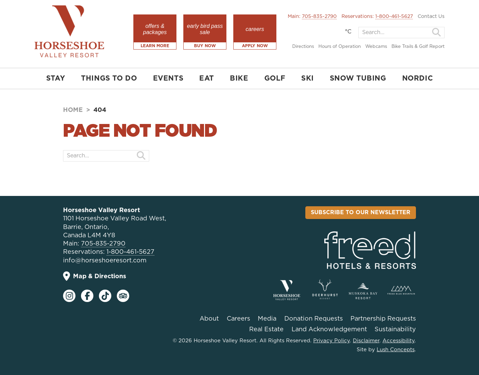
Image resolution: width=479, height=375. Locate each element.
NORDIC (417, 78)
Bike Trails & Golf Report (418, 46)
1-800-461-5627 (394, 16)
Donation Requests (313, 319)
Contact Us (431, 16)
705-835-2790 (319, 16)
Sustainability (395, 329)
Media (267, 319)
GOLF (274, 78)
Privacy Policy (331, 340)
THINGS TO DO (109, 78)
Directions (303, 46)
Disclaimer (366, 340)
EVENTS (168, 78)
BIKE (239, 78)
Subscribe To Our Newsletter (360, 212)
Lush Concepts (396, 349)
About (209, 319)
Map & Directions (94, 276)
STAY (55, 78)
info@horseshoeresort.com (104, 261)
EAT (206, 78)
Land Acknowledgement (329, 329)
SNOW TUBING (358, 78)
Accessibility (399, 340)
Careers (238, 319)
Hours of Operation (339, 46)
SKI (307, 78)
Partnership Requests (383, 319)
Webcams (376, 46)
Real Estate (266, 329)
